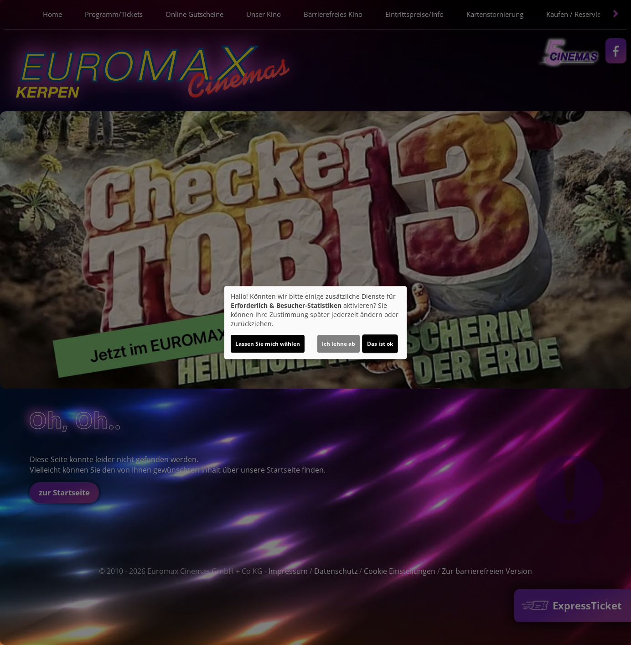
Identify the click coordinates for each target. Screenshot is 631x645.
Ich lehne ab (338, 344)
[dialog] (315, 322)
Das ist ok (380, 344)
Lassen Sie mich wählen (267, 344)
